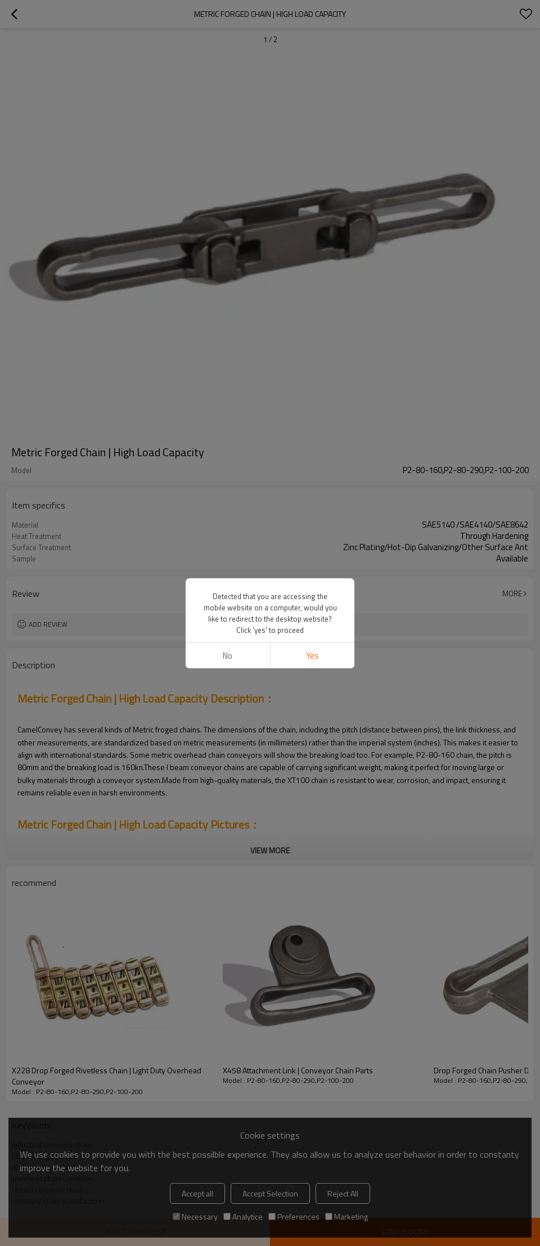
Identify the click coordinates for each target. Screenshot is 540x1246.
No (227, 655)
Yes (312, 655)
